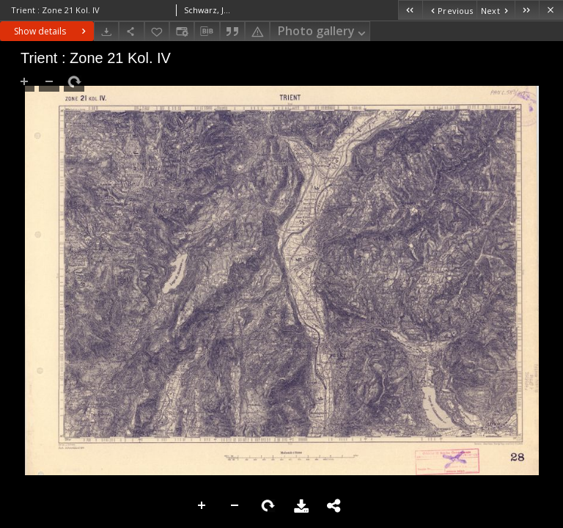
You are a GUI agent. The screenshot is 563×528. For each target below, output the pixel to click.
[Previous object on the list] (449, 10)
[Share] (131, 31)
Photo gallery (323, 32)
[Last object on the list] (527, 10)
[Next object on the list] (495, 10)
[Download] (106, 31)
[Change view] (181, 31)
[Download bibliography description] (206, 31)
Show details (51, 31)
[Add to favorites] (156, 31)
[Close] (551, 10)
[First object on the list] (410, 10)
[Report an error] (257, 31)
